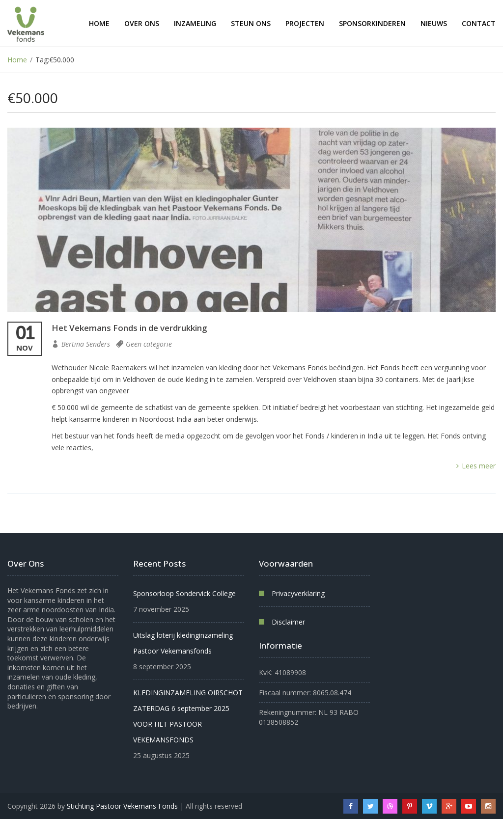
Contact (479, 23)
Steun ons (251, 23)
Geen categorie (149, 344)
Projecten (304, 23)
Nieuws (433, 23)
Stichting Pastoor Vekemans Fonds (122, 806)
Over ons (141, 23)
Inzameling (195, 23)
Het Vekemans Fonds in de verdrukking (129, 327)
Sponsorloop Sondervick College (184, 593)
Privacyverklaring (298, 593)
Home (99, 23)
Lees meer (476, 465)
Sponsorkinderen (372, 23)
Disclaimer (288, 622)
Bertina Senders (85, 344)
